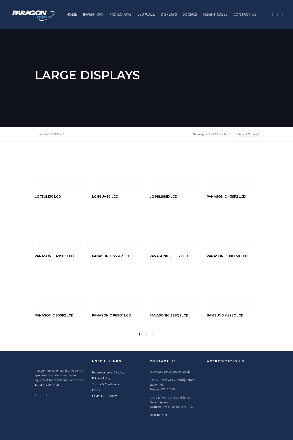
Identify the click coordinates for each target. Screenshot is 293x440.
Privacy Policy (101, 378)
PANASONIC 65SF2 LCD (169, 256)
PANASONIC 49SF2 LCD (54, 256)
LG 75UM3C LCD (48, 196)
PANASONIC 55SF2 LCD (111, 256)
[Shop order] (247, 134)
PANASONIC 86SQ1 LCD (111, 315)
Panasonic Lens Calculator (109, 372)
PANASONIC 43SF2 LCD (226, 196)
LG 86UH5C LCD (105, 196)
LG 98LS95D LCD (163, 196)
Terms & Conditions (105, 384)
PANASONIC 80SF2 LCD (54, 315)
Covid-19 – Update (105, 396)
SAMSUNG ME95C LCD (225, 315)
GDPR (96, 390)
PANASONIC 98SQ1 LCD (169, 315)
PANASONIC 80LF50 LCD (227, 256)
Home (38, 134)
